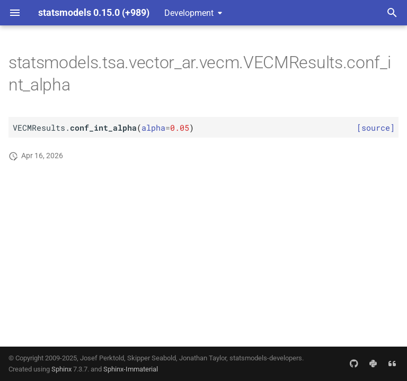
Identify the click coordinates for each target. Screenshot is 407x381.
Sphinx (61, 369)
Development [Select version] (189, 13)
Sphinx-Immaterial (130, 369)
